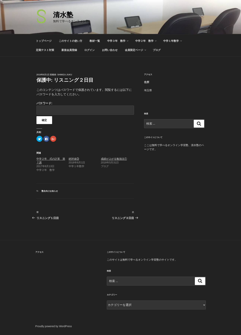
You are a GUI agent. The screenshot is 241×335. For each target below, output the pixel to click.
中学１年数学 (172, 40)
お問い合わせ (110, 49)
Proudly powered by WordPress (53, 326)
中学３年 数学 (118, 40)
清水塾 (63, 15)
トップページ (44, 40)
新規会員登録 (69, 49)
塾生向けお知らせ (50, 191)
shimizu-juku (64, 74)
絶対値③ (74, 158)
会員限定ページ (136, 49)
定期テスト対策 (45, 49)
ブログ (157, 49)
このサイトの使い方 (70, 40)
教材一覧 (95, 40)
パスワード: (85, 108)
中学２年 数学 (146, 40)
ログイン (89, 49)
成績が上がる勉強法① (114, 158)
